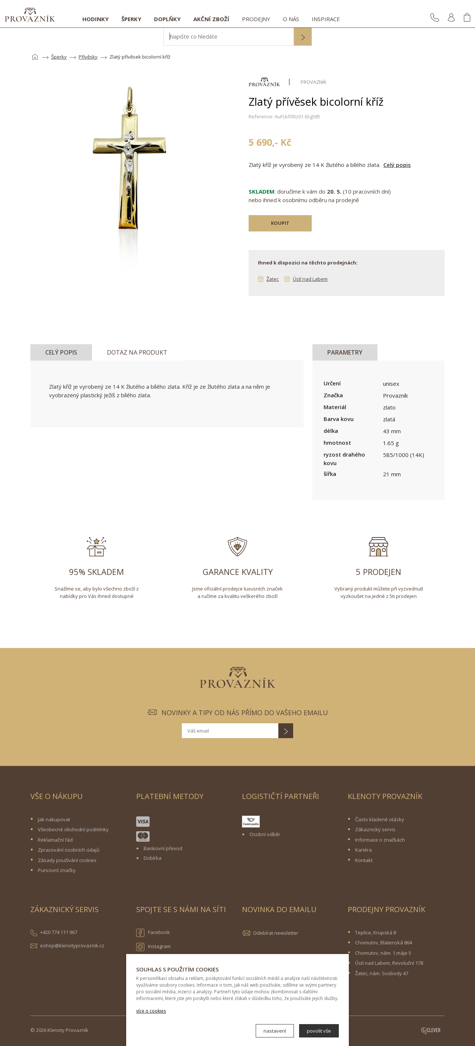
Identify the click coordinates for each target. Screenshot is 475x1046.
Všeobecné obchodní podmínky (73, 829)
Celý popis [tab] (61, 352)
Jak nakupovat (54, 819)
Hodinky (95, 19)
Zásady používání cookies (67, 860)
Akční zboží (211, 19)
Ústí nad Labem (310, 279)
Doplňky (167, 19)
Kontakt (364, 860)
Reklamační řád (55, 840)
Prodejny (256, 19)
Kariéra (363, 850)
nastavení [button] (274, 1030)
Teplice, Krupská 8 (375, 932)
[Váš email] (230, 730)
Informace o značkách (380, 840)
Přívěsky (88, 56)
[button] (303, 37)
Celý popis (397, 164)
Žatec (272, 279)
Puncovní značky (57, 870)
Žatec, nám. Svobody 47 (381, 973)
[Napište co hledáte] (228, 37)
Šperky (131, 19)
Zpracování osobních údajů (68, 850)
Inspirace (326, 19)
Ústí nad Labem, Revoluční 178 (389, 963)
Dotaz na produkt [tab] (137, 352)
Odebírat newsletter (275, 933)
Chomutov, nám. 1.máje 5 (383, 953)
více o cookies (151, 1011)
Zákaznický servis (375, 829)
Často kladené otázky (379, 819)
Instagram (153, 947)
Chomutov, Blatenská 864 (383, 942)
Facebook (153, 933)
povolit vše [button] (319, 1030)
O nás (291, 19)
